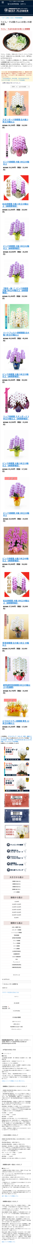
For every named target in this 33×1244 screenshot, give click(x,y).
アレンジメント (16, 896)
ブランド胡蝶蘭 (16, 875)
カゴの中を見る (16, 945)
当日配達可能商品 (16, 885)
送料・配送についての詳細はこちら (10, 1130)
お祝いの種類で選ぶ (16, 861)
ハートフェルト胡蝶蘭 (16, 867)
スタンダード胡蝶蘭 (16, 864)
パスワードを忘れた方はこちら (10, 927)
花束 (16, 893)
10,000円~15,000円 (16, 838)
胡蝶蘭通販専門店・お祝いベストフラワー (16, 1234)
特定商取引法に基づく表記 (16, 961)
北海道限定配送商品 (16, 899)
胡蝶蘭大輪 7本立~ (16, 823)
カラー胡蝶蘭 (16, 880)
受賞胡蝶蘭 (16, 869)
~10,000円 (16, 836)
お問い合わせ (16, 958)
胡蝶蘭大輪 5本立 (16, 821)
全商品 (7, 17)
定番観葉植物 (16, 888)
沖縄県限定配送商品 (16, 901)
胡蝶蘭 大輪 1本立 (16, 815)
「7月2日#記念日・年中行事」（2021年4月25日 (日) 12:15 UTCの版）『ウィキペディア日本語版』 (15, 79)
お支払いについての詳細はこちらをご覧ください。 (14, 1015)
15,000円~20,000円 (16, 841)
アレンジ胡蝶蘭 (16, 877)
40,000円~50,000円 (16, 849)
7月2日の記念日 (18, 17)
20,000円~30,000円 (16, 844)
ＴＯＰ (3, 17)
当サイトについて (16, 956)
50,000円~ (16, 852)
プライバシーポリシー (16, 963)
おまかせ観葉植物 (16, 891)
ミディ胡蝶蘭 (16, 826)
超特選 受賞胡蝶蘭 (16, 872)
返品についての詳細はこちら (8, 1176)
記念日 (12, 17)
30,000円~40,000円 (16, 846)
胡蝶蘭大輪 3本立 (16, 818)
